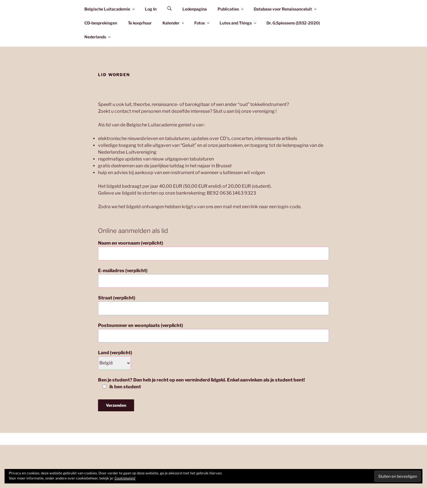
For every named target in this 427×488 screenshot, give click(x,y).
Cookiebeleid (124, 478)
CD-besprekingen (100, 22)
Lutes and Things (238, 22)
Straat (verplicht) (213, 305)
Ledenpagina (194, 9)
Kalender (174, 22)
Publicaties (231, 9)
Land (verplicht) (115, 358)
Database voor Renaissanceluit (285, 9)
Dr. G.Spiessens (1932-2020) (293, 22)
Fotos (202, 22)
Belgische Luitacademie (110, 9)
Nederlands (97, 36)
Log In (151, 9)
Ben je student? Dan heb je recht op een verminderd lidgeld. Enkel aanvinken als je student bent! (201, 383)
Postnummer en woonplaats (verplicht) (213, 333)
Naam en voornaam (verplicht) (213, 250)
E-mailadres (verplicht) (213, 278)
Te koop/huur (140, 22)
